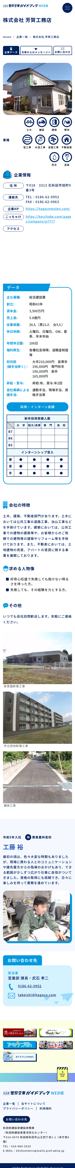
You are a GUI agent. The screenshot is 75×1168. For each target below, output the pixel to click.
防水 (54, 159)
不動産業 (66, 142)
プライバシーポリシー (18, 1108)
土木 (29, 124)
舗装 (42, 124)
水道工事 (40, 142)
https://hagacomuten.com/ (48, 208)
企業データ (11, 52)
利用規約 (46, 1108)
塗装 (67, 159)
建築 (54, 124)
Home (7, 37)
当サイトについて (33, 1104)
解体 (67, 124)
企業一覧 (22, 37)
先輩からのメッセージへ (36, 52)
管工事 (27, 142)
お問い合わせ (63, 52)
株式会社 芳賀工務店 (46, 37)
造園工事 (53, 142)
